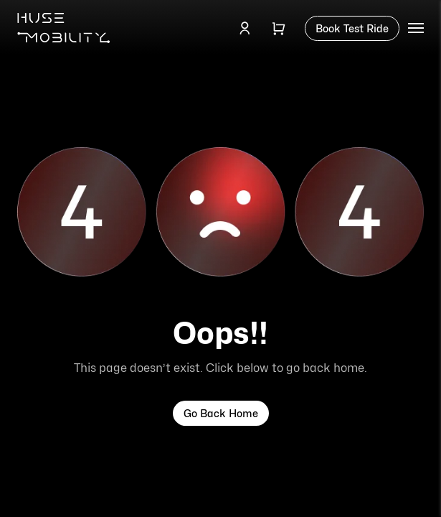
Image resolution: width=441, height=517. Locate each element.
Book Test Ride (352, 28)
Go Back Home (221, 413)
